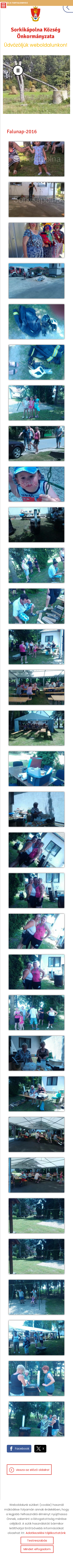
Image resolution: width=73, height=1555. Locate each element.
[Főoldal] (35, 13)
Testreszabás (37, 1540)
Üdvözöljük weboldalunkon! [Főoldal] (35, 37)
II (18, 70)
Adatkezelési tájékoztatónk (46, 1533)
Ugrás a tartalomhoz (15, 2)
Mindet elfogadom (37, 1549)
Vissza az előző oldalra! (32, 1470)
